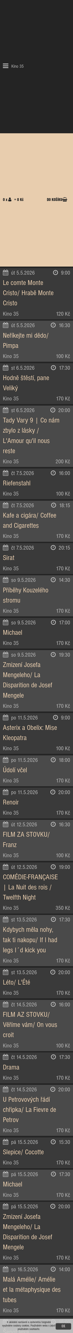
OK (63, 1326)
